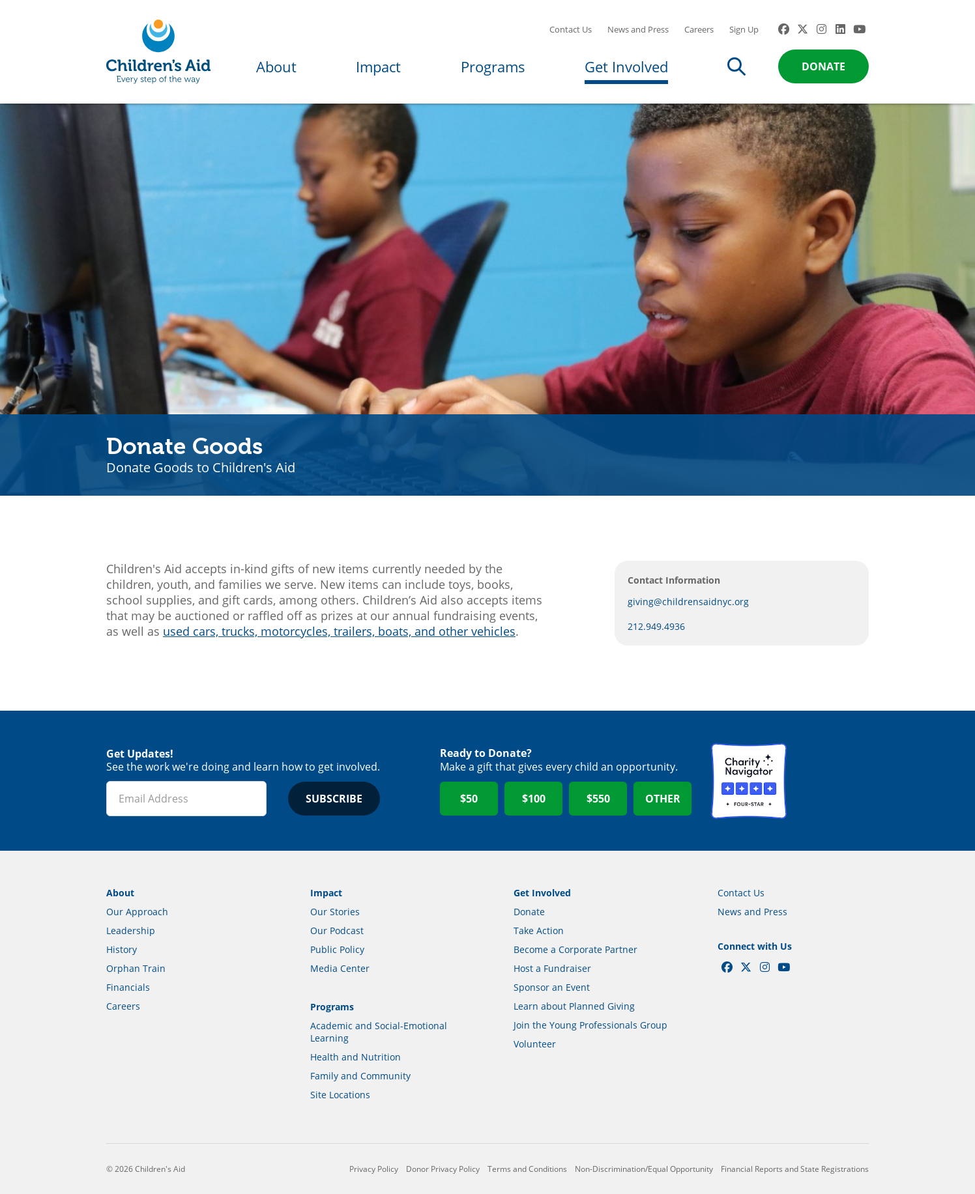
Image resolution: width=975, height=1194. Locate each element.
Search (736, 66)
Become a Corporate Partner (575, 949)
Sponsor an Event (552, 987)
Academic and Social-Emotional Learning (378, 1031)
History (121, 949)
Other (662, 798)
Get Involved (626, 66)
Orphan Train (136, 968)
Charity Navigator (749, 781)
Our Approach (137, 911)
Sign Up (744, 29)
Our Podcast (337, 930)
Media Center (340, 968)
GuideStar (831, 781)
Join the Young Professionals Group (590, 1025)
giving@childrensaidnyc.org (688, 601)
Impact (378, 66)
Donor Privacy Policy (443, 1168)
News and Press (638, 29)
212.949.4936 (656, 626)
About (276, 66)
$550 (598, 798)
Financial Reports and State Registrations (795, 1168)
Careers (699, 29)
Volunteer (535, 1044)
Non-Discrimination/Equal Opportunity (644, 1168)
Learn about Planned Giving (574, 1006)
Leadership (130, 930)
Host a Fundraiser (552, 968)
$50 (469, 798)
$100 (534, 798)
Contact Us (570, 29)
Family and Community (360, 1076)
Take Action (539, 930)
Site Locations (340, 1094)
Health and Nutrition (355, 1057)
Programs (493, 66)
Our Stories (335, 911)
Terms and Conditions (527, 1168)
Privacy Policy (373, 1168)
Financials (128, 987)
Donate (823, 66)
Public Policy (337, 949)
